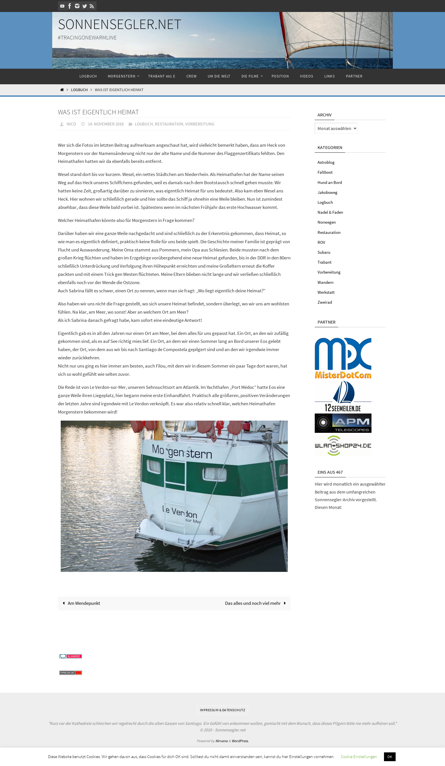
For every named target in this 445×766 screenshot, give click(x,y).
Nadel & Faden (331, 212)
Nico (71, 124)
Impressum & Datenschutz (222, 710)
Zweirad (325, 302)
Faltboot (326, 172)
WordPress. (240, 740)
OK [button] (389, 756)
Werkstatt (327, 292)
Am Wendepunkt (80, 603)
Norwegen (327, 222)
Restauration (173, 124)
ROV (322, 242)
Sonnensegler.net (119, 24)
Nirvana (221, 740)
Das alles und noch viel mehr (256, 603)
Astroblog (327, 162)
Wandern (326, 282)
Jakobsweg (328, 192)
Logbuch (79, 89)
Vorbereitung (205, 124)
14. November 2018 (107, 124)
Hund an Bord (331, 182)
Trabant (325, 262)
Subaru (325, 252)
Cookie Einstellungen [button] (359, 756)
